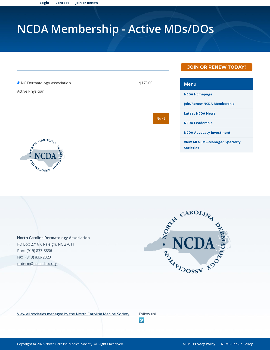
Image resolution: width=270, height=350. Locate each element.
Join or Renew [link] (86, 2)
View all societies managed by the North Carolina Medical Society (73, 314)
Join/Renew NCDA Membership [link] (209, 103)
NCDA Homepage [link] (198, 94)
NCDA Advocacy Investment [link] (207, 132)
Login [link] (44, 2)
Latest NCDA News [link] (199, 113)
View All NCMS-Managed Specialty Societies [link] (212, 145)
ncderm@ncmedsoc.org (37, 263)
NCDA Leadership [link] (198, 123)
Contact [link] (62, 2)
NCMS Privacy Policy (199, 344)
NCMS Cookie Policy (237, 344)
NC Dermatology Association (46, 82)
